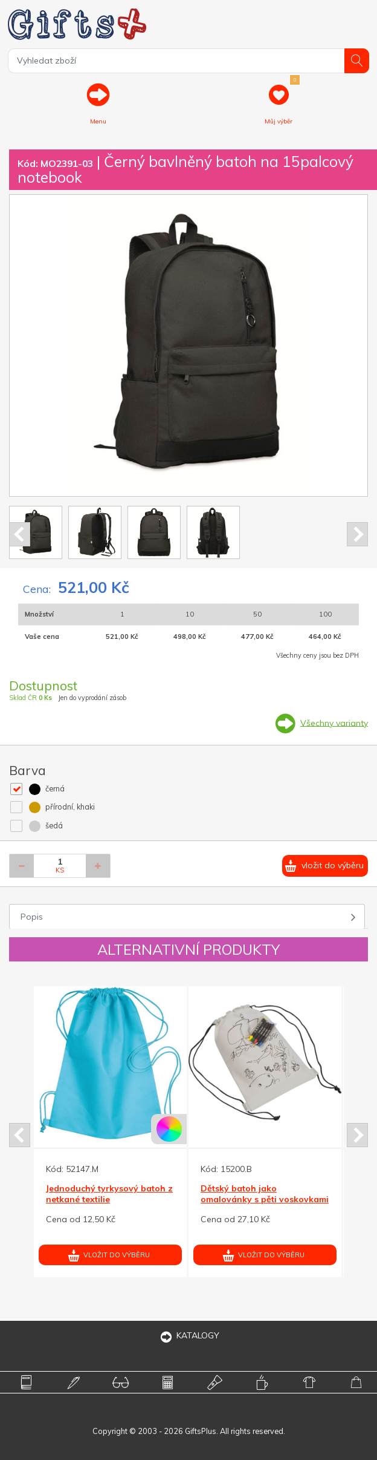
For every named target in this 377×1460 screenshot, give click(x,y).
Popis (32, 916)
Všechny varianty (334, 722)
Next (357, 534)
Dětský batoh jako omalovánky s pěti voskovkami (265, 1194)
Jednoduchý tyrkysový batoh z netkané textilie (109, 1194)
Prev (19, 534)
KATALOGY (188, 1335)
